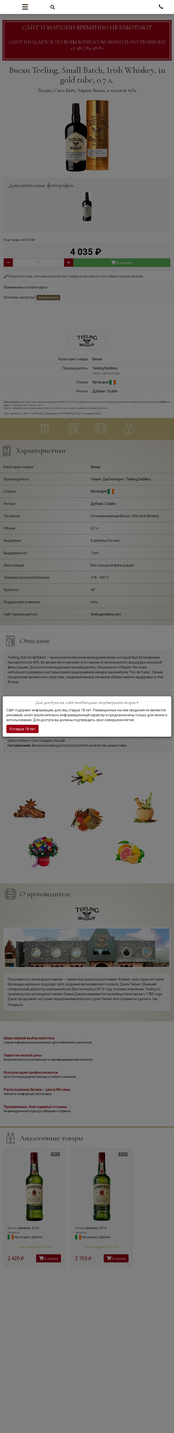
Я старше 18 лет (22, 729)
